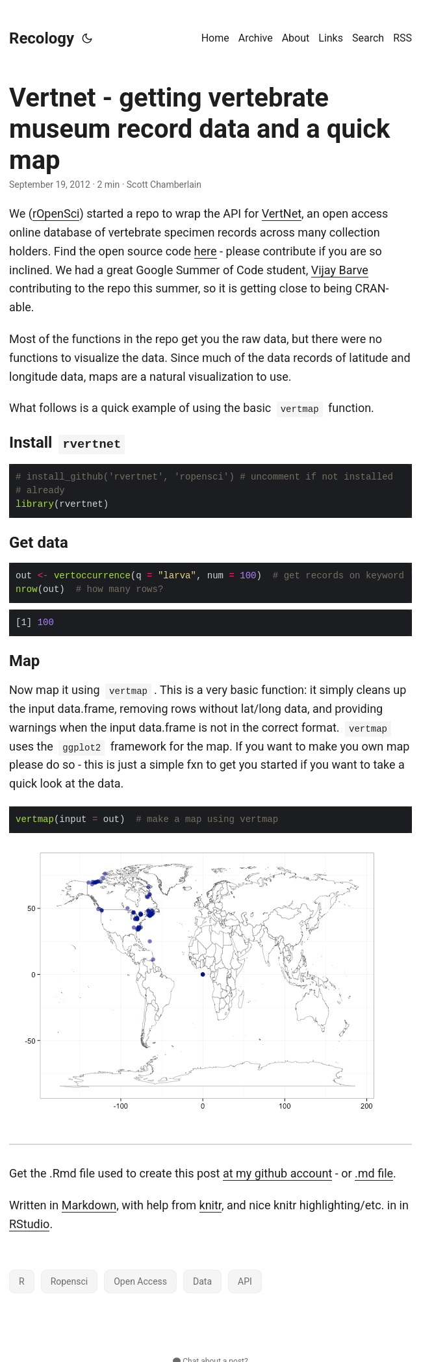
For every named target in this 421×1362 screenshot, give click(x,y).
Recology (41, 38)
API (245, 1280)
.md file (374, 1172)
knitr (210, 1204)
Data (202, 1280)
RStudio (29, 1222)
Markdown (89, 1204)
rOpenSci (56, 213)
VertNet (281, 213)
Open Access (140, 1280)
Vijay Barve (339, 270)
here (205, 251)
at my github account (277, 1172)
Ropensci (69, 1280)
